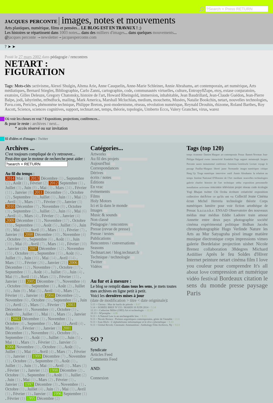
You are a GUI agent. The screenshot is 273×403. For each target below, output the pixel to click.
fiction (240, 206)
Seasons (98, 248)
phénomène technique (56, 104)
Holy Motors (102, 201)
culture (181, 90)
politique (232, 224)
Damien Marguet (212, 154)
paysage (257, 285)
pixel (236, 234)
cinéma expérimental (204, 224)
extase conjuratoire (238, 90)
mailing (68, 100)
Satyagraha (221, 234)
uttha (238, 182)
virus (203, 109)
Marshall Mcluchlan (119, 100)
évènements (110, 191)
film (251, 260)
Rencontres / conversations (114, 243)
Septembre (75, 178)
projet (238, 187)
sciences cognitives (48, 109)
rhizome (221, 104)
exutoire (11, 95)
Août (17, 183)
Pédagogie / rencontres (112, 224)
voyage (261, 164)
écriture (234, 191)
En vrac (98, 187)
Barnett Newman (253, 154)
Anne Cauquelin (111, 86)
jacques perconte (22, 37)
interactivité (217, 159)
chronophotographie (203, 229)
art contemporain (208, 86)
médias (214, 215)
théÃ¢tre (205, 196)
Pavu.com (13, 104)
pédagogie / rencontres (69, 57)
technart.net (90, 109)
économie (197, 154)
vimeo (262, 238)
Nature (255, 229)
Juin (27, 188)
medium (144, 100)
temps (106, 109)
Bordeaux (231, 278)
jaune (223, 168)
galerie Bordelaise (203, 243)
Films (96, 196)
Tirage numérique (205, 173)
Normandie (233, 168)
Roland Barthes (243, 104)
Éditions (98, 182)
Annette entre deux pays (209, 220)
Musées (178, 100)
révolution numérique (164, 104)
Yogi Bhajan (194, 191)
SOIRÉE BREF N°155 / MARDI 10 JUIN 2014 (123, 307)
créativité (246, 191)
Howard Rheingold (122, 95)
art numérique (235, 86)
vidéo (193, 278)
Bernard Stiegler (40, 90)
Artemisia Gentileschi (238, 164)
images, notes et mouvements (118, 20)
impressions (246, 238)
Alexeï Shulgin (62, 86)
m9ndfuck (51, 100)
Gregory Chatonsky (63, 95)
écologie (263, 187)
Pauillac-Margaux (203, 168)
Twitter (43, 139)
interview (221, 173)
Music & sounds (106, 215)
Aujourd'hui (103, 163)
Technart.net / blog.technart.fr (116, 252)
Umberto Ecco (156, 109)
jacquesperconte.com (79, 37)
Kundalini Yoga (231, 159)
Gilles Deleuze (32, 95)
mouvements (163, 32)
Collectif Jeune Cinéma (251, 196)
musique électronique (205, 238)
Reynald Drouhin (199, 104)
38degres (239, 248)
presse (236, 285)
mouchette (161, 100)
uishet (248, 243)
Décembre (49, 178)
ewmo (207, 159)
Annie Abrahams (178, 86)
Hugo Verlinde (234, 229)
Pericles (29, 104)
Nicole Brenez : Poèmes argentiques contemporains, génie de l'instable (135, 319)
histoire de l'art (93, 95)
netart (222, 100)
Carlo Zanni (90, 90)
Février (36, 183)
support (72, 109)
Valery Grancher (183, 109)
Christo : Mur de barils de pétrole (115, 304)
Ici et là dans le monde (117, 205)
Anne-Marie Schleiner (145, 86)
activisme (41, 86)
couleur (204, 266)
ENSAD (221, 210)
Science (24, 109)
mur (202, 215)
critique (264, 168)
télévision (228, 187)
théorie (119, 109)
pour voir (225, 206)
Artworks (100, 154)
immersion (149, 95)
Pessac (241, 154)
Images (99, 210)
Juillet (10, 188)
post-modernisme (118, 104)
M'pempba (104, 313)
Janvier (21, 192)
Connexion (99, 378)
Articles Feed (101, 354)
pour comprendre (232, 266)
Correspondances (106, 168)
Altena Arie (86, 86)
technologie (234, 201)
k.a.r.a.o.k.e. (205, 210)
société (262, 220)
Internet (194, 260)
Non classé (100, 219)
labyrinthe (33, 100)
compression (223, 272)
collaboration (215, 249)
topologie (134, 109)
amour (263, 215)
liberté (217, 168)
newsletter (49, 37)
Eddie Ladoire (233, 215)
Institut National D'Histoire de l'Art (213, 177)
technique (229, 182)
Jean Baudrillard (193, 95)
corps (229, 238)
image (248, 234)
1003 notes (68, 32)
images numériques (249, 168)
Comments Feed (104, 359)
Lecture (253, 164)
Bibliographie (66, 90)
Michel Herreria (210, 201)
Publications (102, 238)
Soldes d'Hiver (253, 254)
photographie (244, 220)
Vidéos (100, 266)
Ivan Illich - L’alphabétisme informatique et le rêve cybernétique (132, 321)
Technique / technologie (112, 257)
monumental (209, 164)
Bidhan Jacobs (255, 224)
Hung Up (191, 173)
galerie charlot (195, 182)
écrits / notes (105, 177)
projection (231, 243)
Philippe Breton (89, 104)
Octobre (76, 192)
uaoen (199, 164)
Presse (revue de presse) (111, 229)
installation (192, 187)
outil (229, 173)
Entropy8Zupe (200, 90)
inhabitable (169, 95)
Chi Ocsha (220, 191)
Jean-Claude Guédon (226, 95)
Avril (11, 202)
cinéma (238, 260)
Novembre (50, 206)
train (251, 215)
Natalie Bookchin (201, 100)
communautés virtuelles (153, 90)
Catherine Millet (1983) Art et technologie (121, 310)
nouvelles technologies (248, 100)
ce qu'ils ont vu (223, 196)
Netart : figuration (35, 67)
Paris (194, 293)
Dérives (98, 173)
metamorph (253, 159)
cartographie (112, 90)
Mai (19, 178)
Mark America (88, 100)
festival (209, 278)
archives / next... (45, 123)
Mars (59, 188)
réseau (139, 104)
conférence (221, 164)
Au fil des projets (119, 159)
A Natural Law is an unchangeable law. (118, 316)
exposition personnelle (255, 182)
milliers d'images (110, 32)
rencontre (216, 187)
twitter (208, 191)
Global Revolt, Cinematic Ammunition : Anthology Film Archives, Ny (135, 324)
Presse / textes (111, 233)
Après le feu (220, 254)
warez (214, 109)
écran (190, 201)
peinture (210, 260)
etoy (217, 90)
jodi (19, 100)
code (128, 90)
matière (261, 233)
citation (253, 278)
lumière (210, 205)
